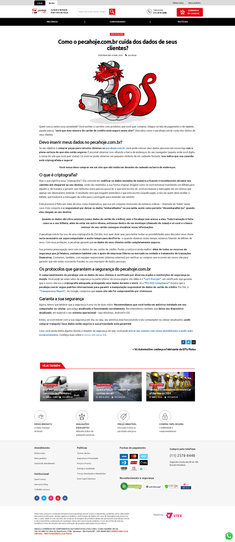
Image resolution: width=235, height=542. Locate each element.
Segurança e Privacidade (88, 459)
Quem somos (40, 480)
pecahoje (132, 55)
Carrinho (193, 10)
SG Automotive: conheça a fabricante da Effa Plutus (164, 349)
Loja (40, 3)
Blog (54, 3)
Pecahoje (66, 397)
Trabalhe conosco (42, 491)
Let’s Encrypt (152, 279)
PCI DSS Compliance (157, 283)
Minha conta (178, 3)
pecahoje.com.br (115, 148)
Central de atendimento (45, 464)
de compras (193, 13)
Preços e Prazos (84, 464)
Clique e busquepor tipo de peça (59, 11)
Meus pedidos (194, 3)
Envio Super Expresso (87, 480)
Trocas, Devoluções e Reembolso (92, 475)
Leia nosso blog (41, 485)
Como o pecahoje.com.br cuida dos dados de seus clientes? (117, 44)
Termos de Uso (84, 453)
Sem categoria (117, 34)
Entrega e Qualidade (86, 469)
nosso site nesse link (95, 335)
